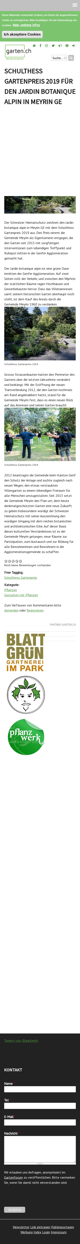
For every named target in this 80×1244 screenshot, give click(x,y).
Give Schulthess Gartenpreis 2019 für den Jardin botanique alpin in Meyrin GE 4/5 (17, 561)
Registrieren (35, 610)
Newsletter (21, 1227)
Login (46, 1232)
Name (9, 1083)
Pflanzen (10, 590)
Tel (7, 1100)
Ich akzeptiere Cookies (22, 34)
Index (37, 1232)
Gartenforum (13, 1177)
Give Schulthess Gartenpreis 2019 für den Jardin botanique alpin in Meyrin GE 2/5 (10, 561)
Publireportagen (62, 1227)
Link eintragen (40, 1227)
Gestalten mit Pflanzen (21, 595)
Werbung (26, 1232)
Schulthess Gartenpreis (20, 577)
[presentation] (36, 1198)
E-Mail (10, 1117)
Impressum (59, 1232)
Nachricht (12, 1133)
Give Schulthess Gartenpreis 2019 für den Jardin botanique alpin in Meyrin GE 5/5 (20, 561)
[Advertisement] (40, 152)
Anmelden (11, 610)
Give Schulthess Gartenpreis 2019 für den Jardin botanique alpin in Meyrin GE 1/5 (6, 561)
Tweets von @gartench (21, 1040)
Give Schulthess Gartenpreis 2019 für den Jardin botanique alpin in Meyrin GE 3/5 (13, 561)
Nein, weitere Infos (26, 25)
